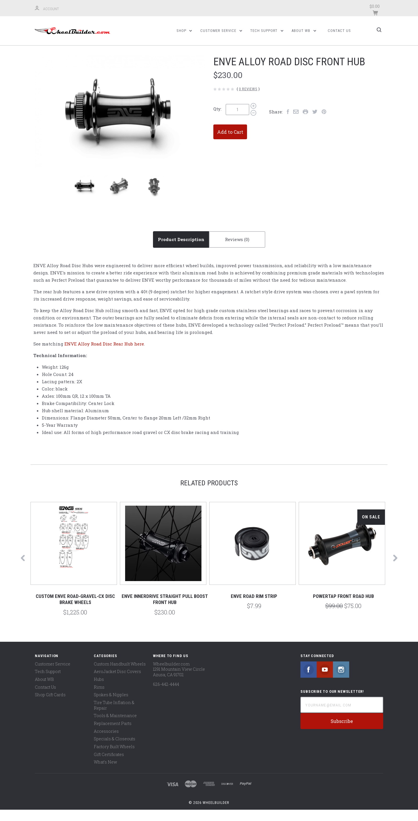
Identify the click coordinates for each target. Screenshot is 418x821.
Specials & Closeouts (114, 750)
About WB (303, 30)
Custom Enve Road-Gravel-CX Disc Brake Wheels (75, 610)
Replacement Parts (112, 734)
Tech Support (266, 30)
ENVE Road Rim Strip (254, 607)
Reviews (237, 251)
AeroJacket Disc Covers (117, 683)
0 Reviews (248, 100)
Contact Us (339, 30)
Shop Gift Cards (50, 706)
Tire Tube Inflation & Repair (114, 716)
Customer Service (221, 30)
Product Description (181, 251)
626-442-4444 (166, 695)
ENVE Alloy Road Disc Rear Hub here (104, 355)
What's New (105, 773)
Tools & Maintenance (115, 727)
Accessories (106, 742)
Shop (184, 30)
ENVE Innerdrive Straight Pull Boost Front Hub (165, 610)
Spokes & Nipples (111, 706)
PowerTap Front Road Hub (343, 607)
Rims (99, 698)
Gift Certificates (109, 765)
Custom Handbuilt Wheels (120, 675)
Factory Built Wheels (114, 757)
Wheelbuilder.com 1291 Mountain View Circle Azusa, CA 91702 (179, 680)
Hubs (99, 690)
